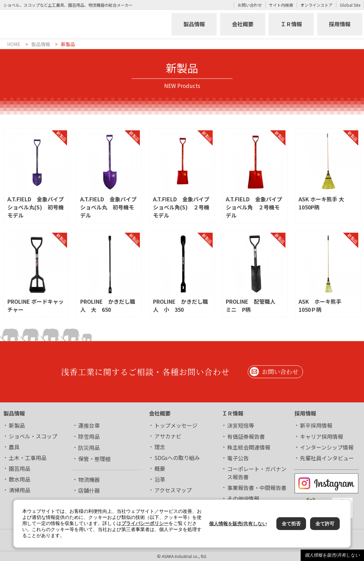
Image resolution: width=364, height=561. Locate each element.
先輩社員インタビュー (327, 458)
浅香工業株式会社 (85, 24)
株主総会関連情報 (248, 447)
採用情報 (340, 24)
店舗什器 (89, 490)
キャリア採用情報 (321, 436)
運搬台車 (89, 425)
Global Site (350, 5)
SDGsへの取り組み (177, 458)
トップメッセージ (176, 425)
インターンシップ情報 (327, 447)
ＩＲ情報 (291, 24)
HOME (14, 44)
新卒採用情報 (316, 425)
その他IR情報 (243, 498)
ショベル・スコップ (33, 436)
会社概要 (242, 24)
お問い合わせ (250, 5)
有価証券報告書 (246, 436)
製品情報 (194, 24)
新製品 (17, 425)
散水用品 (19, 479)
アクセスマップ (173, 490)
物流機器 (89, 479)
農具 (14, 447)
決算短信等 (240, 425)
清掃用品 (19, 490)
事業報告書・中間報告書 (256, 488)
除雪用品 (89, 436)
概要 (159, 468)
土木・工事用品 (28, 458)
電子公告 (238, 458)
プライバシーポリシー (145, 523)
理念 (159, 447)
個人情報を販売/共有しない (332, 555)
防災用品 (89, 447)
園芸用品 (19, 468)
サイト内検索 (281, 5)
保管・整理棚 (94, 459)
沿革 (159, 479)
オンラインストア (316, 5)
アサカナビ (167, 436)
